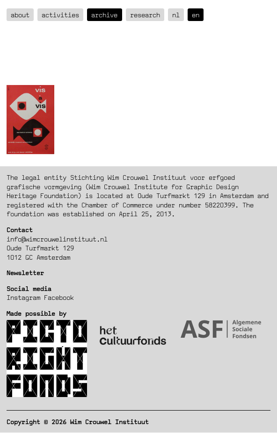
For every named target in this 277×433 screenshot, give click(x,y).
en (195, 15)
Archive (104, 15)
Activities (60, 15)
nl (176, 15)
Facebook (59, 297)
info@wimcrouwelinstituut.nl (57, 239)
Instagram (23, 297)
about (20, 15)
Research (145, 15)
